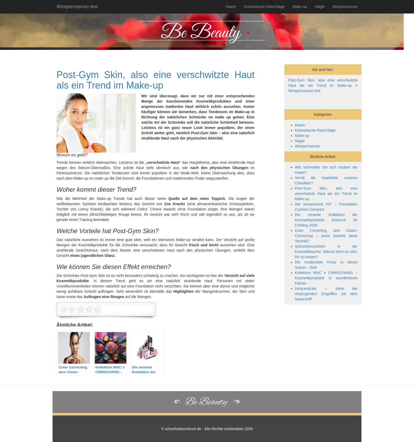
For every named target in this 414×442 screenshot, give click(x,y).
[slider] (80, 309)
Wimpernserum (344, 6)
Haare (231, 6)
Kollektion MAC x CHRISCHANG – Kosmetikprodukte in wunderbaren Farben (326, 278)
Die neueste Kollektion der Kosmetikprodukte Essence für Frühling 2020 (326, 220)
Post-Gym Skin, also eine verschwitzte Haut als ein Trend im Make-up (156, 80)
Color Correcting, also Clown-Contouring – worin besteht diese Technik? (326, 235)
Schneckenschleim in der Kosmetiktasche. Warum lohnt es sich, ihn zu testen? (326, 251)
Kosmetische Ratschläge (264, 6)
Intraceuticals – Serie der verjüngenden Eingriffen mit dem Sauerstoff (326, 293)
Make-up (300, 6)
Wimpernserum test (77, 6)
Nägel (320, 6)
